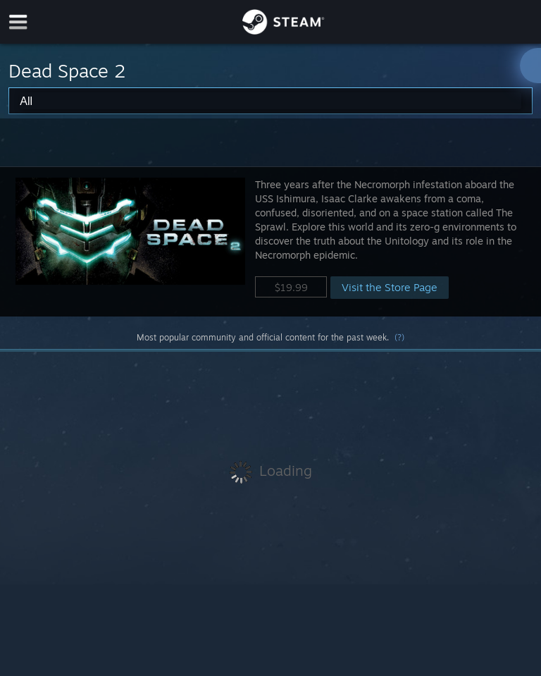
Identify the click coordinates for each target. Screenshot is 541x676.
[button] (270, 241)
